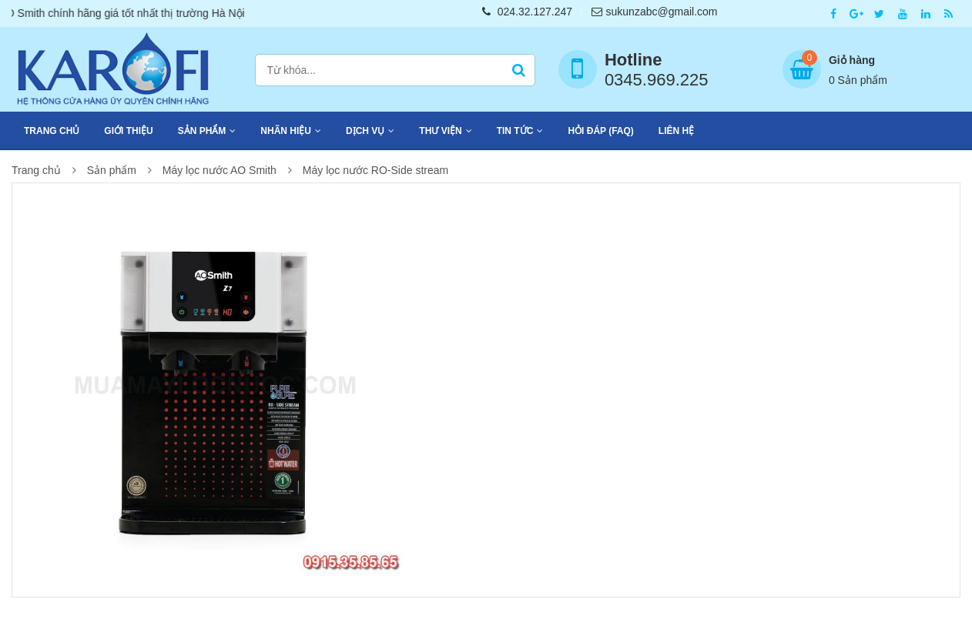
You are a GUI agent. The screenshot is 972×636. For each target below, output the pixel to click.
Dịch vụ (365, 131)
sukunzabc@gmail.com (655, 11)
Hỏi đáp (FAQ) (600, 131)
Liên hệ (676, 131)
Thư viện (440, 131)
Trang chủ (51, 131)
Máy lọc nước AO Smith (220, 170)
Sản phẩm (202, 131)
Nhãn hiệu (285, 131)
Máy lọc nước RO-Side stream (375, 170)
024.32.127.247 (527, 11)
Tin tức (515, 131)
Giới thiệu (128, 131)
